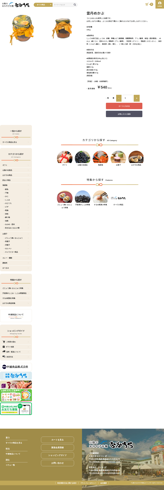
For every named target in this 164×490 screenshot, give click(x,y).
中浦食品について (13, 454)
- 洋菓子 (16, 245)
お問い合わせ (57, 463)
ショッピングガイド (57, 455)
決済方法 (16, 357)
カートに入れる (124, 106)
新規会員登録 (57, 447)
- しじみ (16, 200)
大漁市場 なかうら (98, 456)
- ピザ (16, 207)
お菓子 (16, 234)
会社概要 (103, 483)
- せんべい (16, 248)
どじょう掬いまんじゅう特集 (16, 288)
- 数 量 (110, 98)
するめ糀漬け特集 (16, 298)
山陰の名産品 (16, 170)
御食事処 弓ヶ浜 (97, 467)
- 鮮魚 (16, 189)
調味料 (16, 263)
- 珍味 (16, 214)
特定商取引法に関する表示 (66, 483)
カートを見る (57, 440)
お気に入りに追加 (124, 114)
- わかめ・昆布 (16, 224)
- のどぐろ (16, 203)
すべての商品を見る (16, 142)
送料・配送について (16, 352)
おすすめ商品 (16, 175)
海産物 (16, 185)
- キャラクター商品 (16, 252)
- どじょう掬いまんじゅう (16, 238)
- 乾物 (16, 210)
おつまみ (16, 268)
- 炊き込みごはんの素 (16, 228)
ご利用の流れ (16, 342)
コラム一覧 (10, 465)
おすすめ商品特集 (16, 303)
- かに (16, 196)
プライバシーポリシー (88, 483)
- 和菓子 (16, 241)
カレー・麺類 (16, 258)
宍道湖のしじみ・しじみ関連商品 (16, 293)
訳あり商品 (16, 180)
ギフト (16, 165)
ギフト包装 (16, 347)
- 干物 (16, 193)
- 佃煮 (16, 221)
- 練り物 (16, 217)
